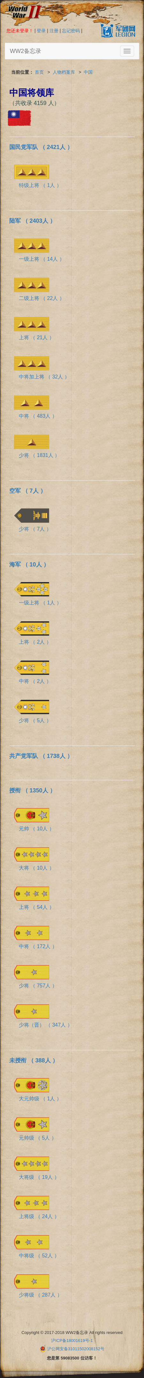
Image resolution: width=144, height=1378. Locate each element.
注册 (53, 30)
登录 (41, 30)
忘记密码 (71, 30)
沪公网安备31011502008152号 (75, 1348)
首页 (39, 72)
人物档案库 (64, 72)
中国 (88, 72)
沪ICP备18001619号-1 (72, 1340)
